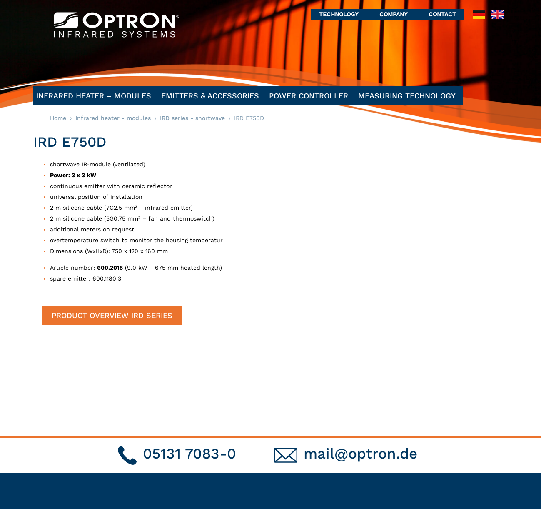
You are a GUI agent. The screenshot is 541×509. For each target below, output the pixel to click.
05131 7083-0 (189, 372)
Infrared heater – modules (95, 95)
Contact (442, 14)
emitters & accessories (212, 95)
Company (395, 14)
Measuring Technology (409, 95)
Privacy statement (467, 437)
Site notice (455, 446)
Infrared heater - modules (113, 118)
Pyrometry (368, 446)
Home (58, 118)
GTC (444, 454)
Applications (371, 454)
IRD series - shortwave (192, 118)
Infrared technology (383, 437)
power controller (310, 95)
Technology (340, 14)
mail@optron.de (360, 372)
